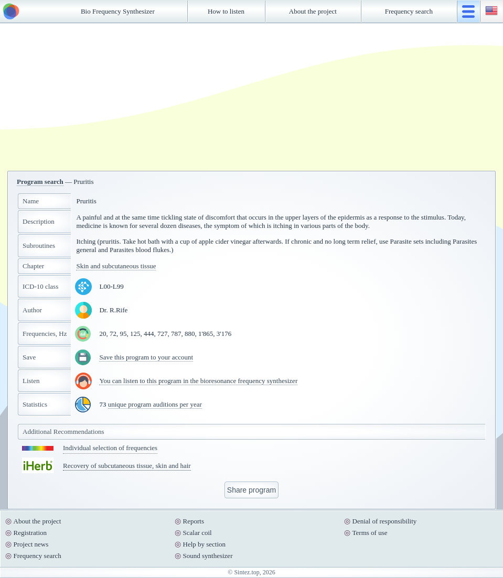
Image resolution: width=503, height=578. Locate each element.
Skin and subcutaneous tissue (116, 266)
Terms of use (370, 533)
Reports (193, 521)
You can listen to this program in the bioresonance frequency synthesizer (198, 381)
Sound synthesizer (208, 556)
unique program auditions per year (155, 404)
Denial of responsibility (384, 521)
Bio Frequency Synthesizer (118, 11)
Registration (30, 533)
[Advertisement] (252, 97)
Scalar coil (197, 533)
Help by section (204, 544)
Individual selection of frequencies (110, 448)
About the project (313, 11)
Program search (40, 182)
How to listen (226, 11)
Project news (31, 544)
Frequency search (409, 11)
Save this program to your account (146, 357)
